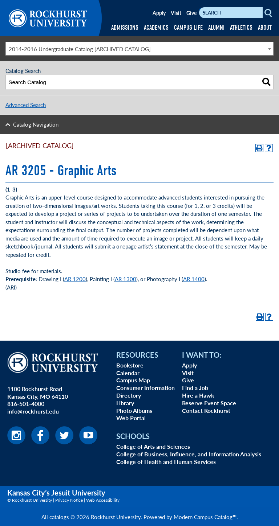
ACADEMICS (156, 28)
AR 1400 (194, 279)
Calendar (128, 373)
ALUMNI (216, 28)
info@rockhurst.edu (33, 411)
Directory (128, 395)
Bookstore (129, 365)
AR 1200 (75, 279)
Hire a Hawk (198, 395)
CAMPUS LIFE (188, 28)
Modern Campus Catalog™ (205, 517)
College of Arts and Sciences (153, 446)
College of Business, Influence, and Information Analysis (188, 454)
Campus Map (133, 380)
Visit (176, 12)
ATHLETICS (241, 28)
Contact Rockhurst (206, 410)
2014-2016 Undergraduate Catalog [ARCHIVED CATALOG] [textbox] (80, 49)
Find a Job (195, 387)
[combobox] (139, 49)
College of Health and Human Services (166, 461)
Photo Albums (134, 410)
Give (191, 12)
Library (125, 403)
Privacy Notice (69, 500)
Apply (159, 12)
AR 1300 (125, 279)
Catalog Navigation (35, 124)
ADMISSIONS (124, 28)
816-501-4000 (25, 403)
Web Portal (131, 418)
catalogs (59, 517)
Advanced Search (25, 104)
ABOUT (265, 28)
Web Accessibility (103, 500)
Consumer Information (145, 387)
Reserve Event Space (209, 403)
